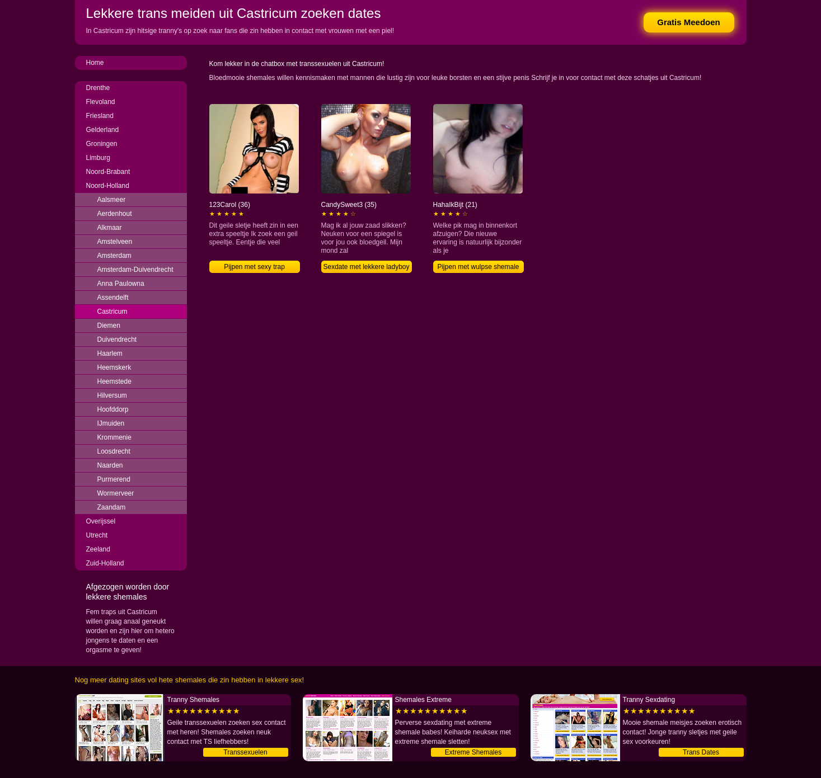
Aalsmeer (111, 200)
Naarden (110, 465)
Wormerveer (115, 493)
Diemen (108, 325)
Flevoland (100, 102)
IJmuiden (111, 423)
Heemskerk (114, 367)
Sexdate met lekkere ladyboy (366, 267)
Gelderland (102, 130)
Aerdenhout (114, 214)
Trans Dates (701, 752)
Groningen (102, 144)
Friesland (100, 116)
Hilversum (112, 395)
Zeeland (98, 549)
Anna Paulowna (120, 283)
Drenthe (98, 88)
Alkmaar (109, 228)
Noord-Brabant (108, 172)
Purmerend (113, 479)
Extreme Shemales (473, 752)
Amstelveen (115, 242)
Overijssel (101, 521)
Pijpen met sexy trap (254, 267)
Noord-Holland (107, 186)
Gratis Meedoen (688, 22)
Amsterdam (114, 256)
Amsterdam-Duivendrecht (135, 270)
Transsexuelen (245, 752)
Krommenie (114, 437)
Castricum (112, 311)
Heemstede (114, 381)
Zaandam (111, 507)
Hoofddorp (113, 409)
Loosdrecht (113, 451)
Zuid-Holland (105, 563)
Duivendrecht (117, 339)
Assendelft (113, 297)
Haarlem (110, 353)
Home (95, 63)
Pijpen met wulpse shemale (478, 267)
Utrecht (97, 535)
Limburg (98, 158)
